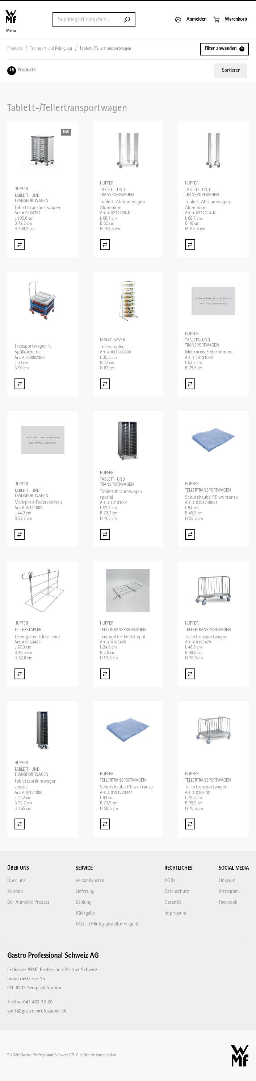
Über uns (16, 880)
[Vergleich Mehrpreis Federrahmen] (190, 383)
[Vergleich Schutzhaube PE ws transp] (190, 534)
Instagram (229, 891)
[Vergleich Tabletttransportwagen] (19, 244)
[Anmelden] (191, 19)
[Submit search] (127, 19)
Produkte (14, 49)
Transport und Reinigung (51, 49)
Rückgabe (85, 913)
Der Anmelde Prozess (28, 902)
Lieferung (85, 891)
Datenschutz (176, 891)
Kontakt (15, 891)
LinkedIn (227, 880)
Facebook (228, 902)
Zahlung (84, 902)
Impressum (175, 913)
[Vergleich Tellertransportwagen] (190, 673)
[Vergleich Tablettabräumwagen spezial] (105, 534)
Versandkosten (90, 880)
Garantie (172, 902)
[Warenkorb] (230, 19)
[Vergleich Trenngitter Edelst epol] (19, 673)
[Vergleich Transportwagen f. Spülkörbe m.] (19, 383)
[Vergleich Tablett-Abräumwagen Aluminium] (105, 244)
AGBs (169, 880)
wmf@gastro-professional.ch (36, 1011)
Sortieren (231, 70)
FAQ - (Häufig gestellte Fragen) (107, 924)
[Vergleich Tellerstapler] (105, 383)
